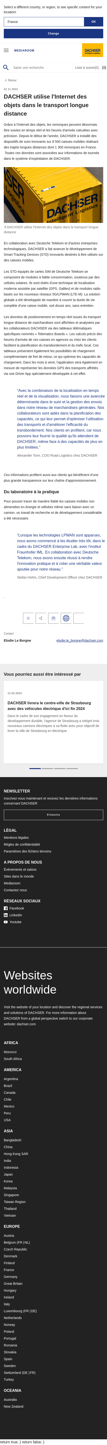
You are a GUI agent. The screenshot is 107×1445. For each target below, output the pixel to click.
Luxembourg (13, 1311)
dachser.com (26, 1024)
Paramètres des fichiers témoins (27, 851)
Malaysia (10, 1188)
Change (53, 33)
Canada (9, 1093)
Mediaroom (24, 50)
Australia (10, 1400)
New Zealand (13, 1406)
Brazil (8, 1086)
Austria (9, 1235)
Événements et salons (20, 869)
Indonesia (11, 1167)
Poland (9, 1331)
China (8, 1147)
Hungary (10, 1290)
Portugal (10, 1338)
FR (20, 1242)
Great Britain (13, 1283)
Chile (7, 1099)
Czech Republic (15, 1249)
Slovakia (10, 1352)
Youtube (13, 922)
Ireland (9, 1297)
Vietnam (10, 1215)
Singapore (11, 1195)
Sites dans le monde (19, 876)
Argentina (11, 1079)
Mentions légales (16, 837)
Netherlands (13, 1318)
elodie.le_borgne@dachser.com (79, 640)
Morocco (10, 1052)
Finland (9, 1263)
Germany (11, 1277)
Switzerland (12, 1373)
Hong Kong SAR (16, 1154)
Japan (8, 1174)
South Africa (13, 1059)
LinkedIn (13, 915)
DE (33, 1311)
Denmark (10, 1256)
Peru (7, 1113)
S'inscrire (53, 814)
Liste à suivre (87, 67)
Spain (8, 1359)
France (9, 1270)
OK (94, 21)
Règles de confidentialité (22, 844)
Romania (10, 1345)
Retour (10, 80)
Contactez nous (15, 890)
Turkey (9, 1379)
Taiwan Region (15, 1202)
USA (7, 1120)
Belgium (10, 1242)
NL (26, 1242)
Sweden (10, 1366)
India (7, 1161)
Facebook (14, 908)
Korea (8, 1181)
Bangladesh (12, 1140)
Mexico (9, 1106)
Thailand (10, 1209)
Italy (7, 1304)
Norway (9, 1325)
